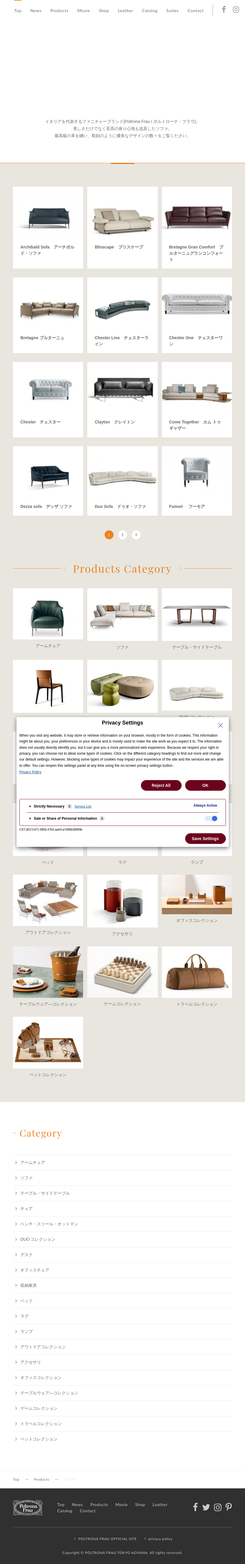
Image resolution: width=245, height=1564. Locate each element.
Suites (172, 10)
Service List (83, 806)
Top (18, 10)
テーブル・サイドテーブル (41, 1193)
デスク (23, 1254)
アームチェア (29, 1162)
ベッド (23, 1300)
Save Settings (205, 838)
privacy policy (158, 1538)
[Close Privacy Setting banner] (220, 725)
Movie (83, 10)
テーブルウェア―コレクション (45, 1393)
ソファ (23, 1178)
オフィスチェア (31, 1270)
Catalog (150, 10)
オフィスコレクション (37, 1377)
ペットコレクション (35, 1439)
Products (59, 10)
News (36, 10)
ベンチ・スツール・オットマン (45, 1224)
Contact (195, 10)
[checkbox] (211, 818)
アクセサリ (27, 1362)
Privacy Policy (30, 772)
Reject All (161, 785)
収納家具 (25, 1285)
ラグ (21, 1316)
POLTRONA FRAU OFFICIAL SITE (105, 1538)
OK (205, 785)
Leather (125, 10)
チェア (23, 1208)
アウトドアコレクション (39, 1347)
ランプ (23, 1331)
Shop (104, 10)
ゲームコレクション (35, 1408)
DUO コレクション (34, 1239)
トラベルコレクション (37, 1423)
